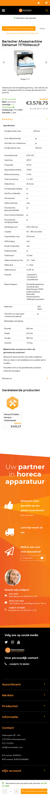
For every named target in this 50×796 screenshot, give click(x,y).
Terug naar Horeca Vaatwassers (19, 28)
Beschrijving (7, 119)
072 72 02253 (7, 743)
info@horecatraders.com (12, 747)
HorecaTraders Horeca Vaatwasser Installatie (11, 417)
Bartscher (12, 102)
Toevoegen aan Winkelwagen (34, 791)
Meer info (9, 434)
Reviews (7, 378)
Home (42, 28)
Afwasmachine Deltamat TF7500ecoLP (22, 33)
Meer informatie (27, 515)
